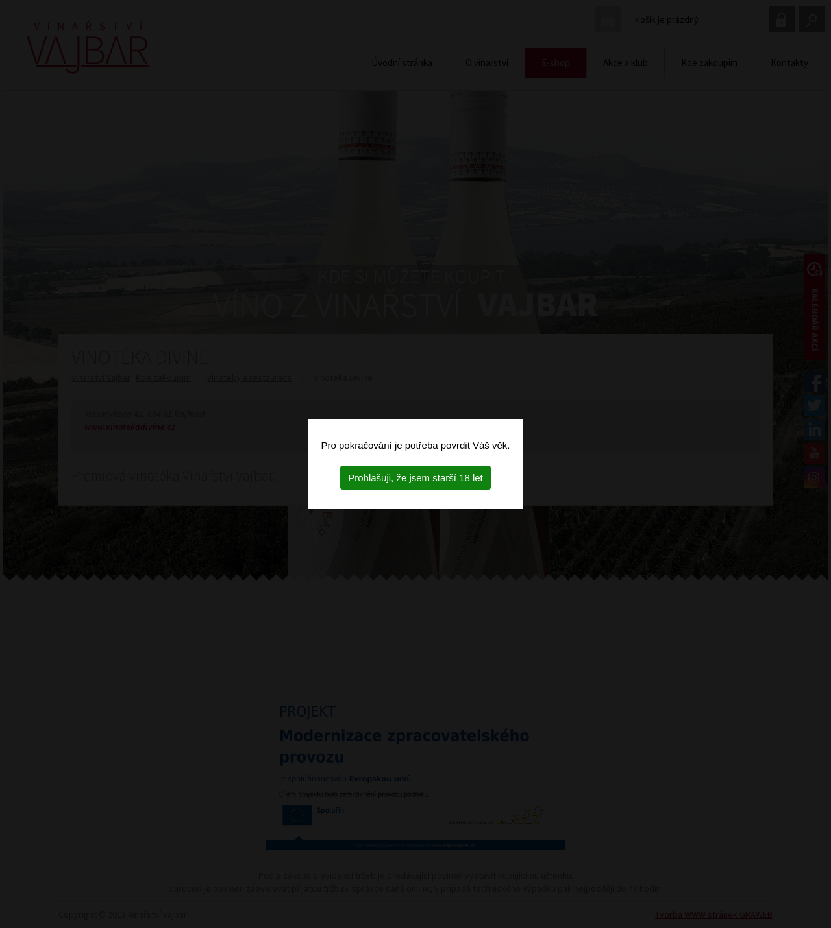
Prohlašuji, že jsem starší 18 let (415, 477)
